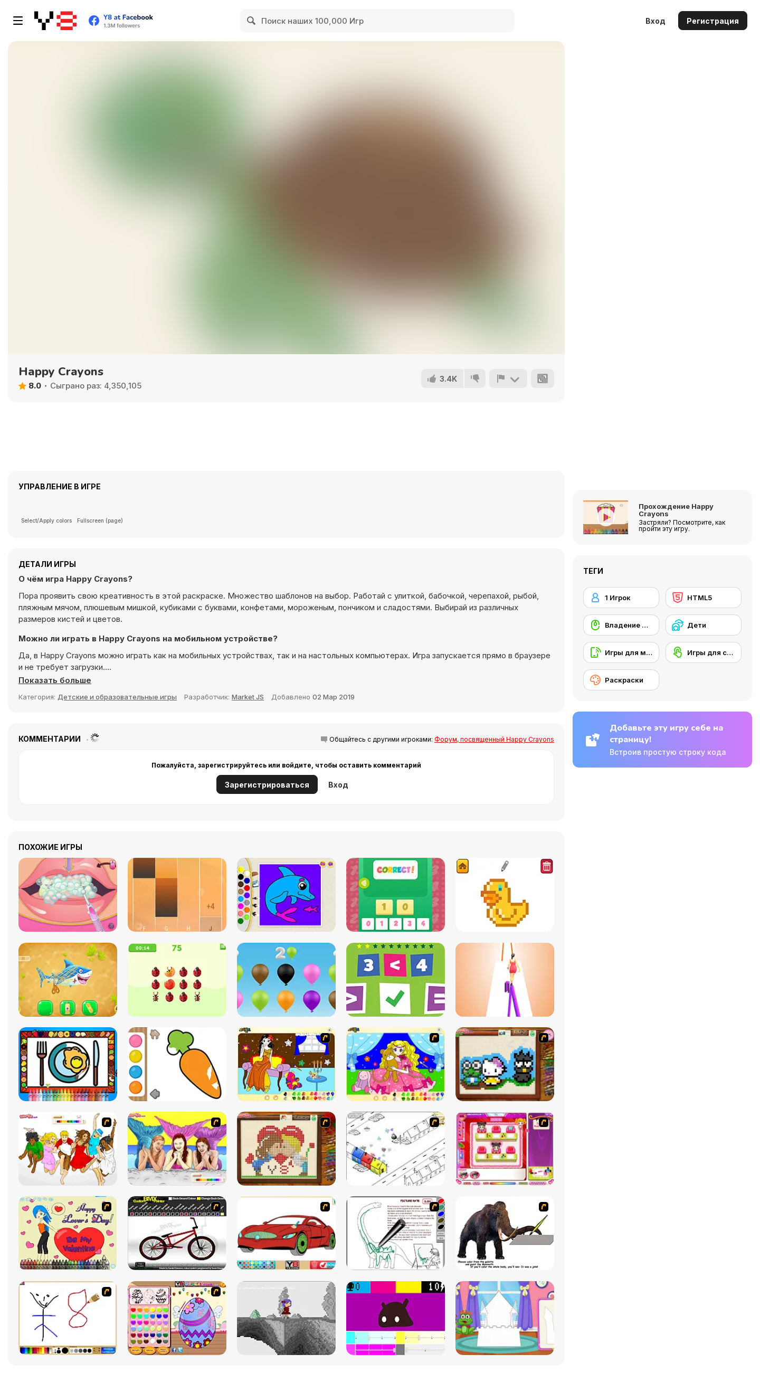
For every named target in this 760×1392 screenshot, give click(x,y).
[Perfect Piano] (177, 895)
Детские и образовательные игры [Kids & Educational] (117, 697)
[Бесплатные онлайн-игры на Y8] (55, 20)
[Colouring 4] (395, 1064)
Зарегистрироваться (267, 784)
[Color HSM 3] (67, 1149)
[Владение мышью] (621, 625)
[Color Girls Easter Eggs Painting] (177, 1318)
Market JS (248, 697)
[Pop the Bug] (177, 980)
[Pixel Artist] (504, 895)
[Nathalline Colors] (286, 1318)
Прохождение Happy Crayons (676, 510)
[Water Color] (177, 1064)
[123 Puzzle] (395, 895)
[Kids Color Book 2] (286, 895)
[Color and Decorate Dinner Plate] (67, 1064)
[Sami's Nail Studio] (504, 1149)
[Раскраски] (621, 679)
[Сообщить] (508, 378)
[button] (54, 680)
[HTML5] (704, 597)
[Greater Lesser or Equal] (395, 980)
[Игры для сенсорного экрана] (704, 652)
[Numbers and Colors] (286, 980)
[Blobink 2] (395, 1149)
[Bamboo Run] (504, 980)
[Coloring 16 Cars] (286, 1233)
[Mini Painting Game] (67, 1318)
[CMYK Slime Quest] (395, 1318)
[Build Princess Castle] (504, 1318)
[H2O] (177, 1149)
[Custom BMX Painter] (177, 1233)
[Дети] (704, 625)
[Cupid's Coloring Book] (67, 1233)
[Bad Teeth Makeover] (67, 895)
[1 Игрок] (621, 597)
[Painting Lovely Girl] (286, 1064)
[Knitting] (504, 1064)
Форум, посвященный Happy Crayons (494, 739)
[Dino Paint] (395, 1233)
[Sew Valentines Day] (286, 1149)
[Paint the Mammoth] (504, 1233)
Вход (655, 20)
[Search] (251, 20)
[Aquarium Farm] (67, 980)
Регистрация (713, 20)
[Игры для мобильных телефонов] (621, 652)
